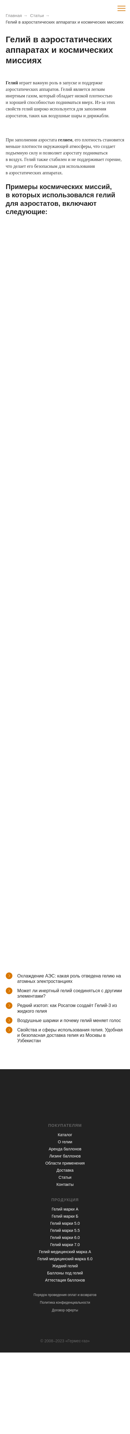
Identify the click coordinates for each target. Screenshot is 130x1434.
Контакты (65, 1184)
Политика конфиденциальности (65, 1303)
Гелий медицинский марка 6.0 (65, 1259)
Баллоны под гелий (65, 1273)
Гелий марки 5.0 (65, 1223)
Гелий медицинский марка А (65, 1251)
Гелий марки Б (65, 1216)
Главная (14, 15)
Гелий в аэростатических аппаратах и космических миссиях (64, 22)
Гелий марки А (65, 1209)
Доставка (65, 1170)
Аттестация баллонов (65, 1280)
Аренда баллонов (65, 1149)
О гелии (65, 1142)
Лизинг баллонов (65, 1156)
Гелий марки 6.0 (65, 1237)
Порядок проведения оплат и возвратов (65, 1295)
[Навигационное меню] (121, 8)
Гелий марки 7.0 (65, 1244)
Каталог (65, 1134)
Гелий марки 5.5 (65, 1230)
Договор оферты (65, 1310)
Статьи (37, 15)
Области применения (65, 1163)
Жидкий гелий (65, 1266)
